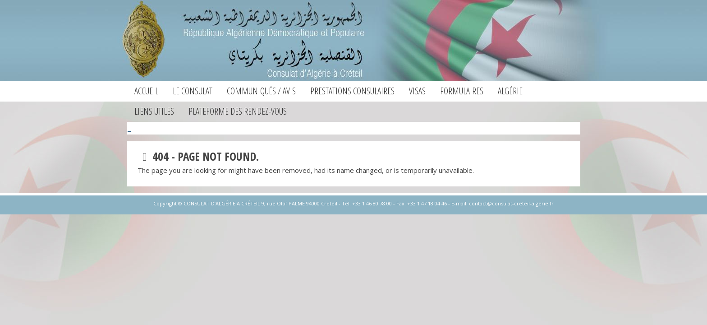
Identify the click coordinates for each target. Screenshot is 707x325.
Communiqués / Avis (261, 91)
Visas (417, 91)
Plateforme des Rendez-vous (237, 111)
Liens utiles (154, 111)
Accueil (146, 91)
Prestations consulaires (352, 91)
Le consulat (192, 91)
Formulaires (461, 91)
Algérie (510, 91)
